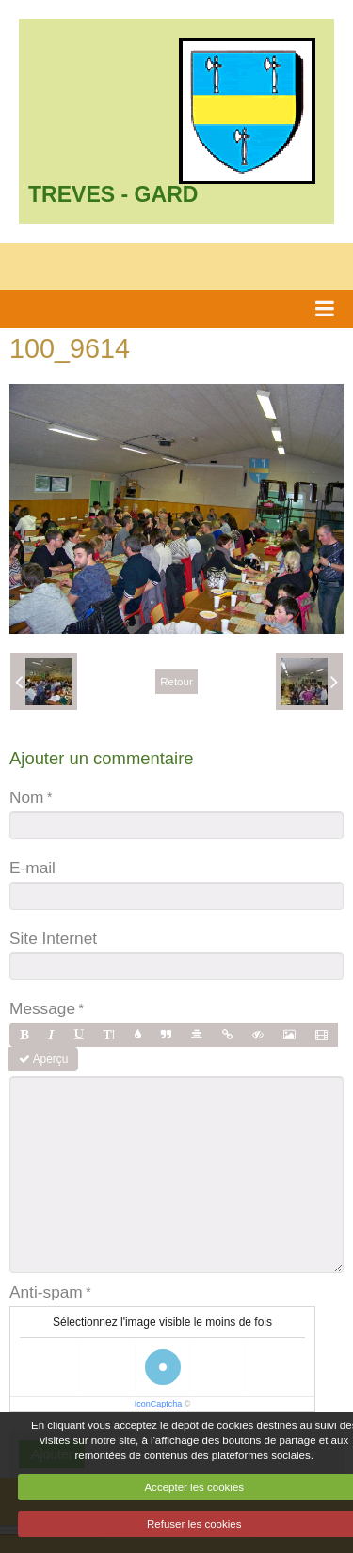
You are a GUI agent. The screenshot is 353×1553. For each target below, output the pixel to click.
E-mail (32, 867)
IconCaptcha (159, 1403)
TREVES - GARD (113, 194)
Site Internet (53, 938)
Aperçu (43, 1059)
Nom (26, 797)
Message (42, 1008)
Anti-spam (46, 1292)
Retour (176, 681)
